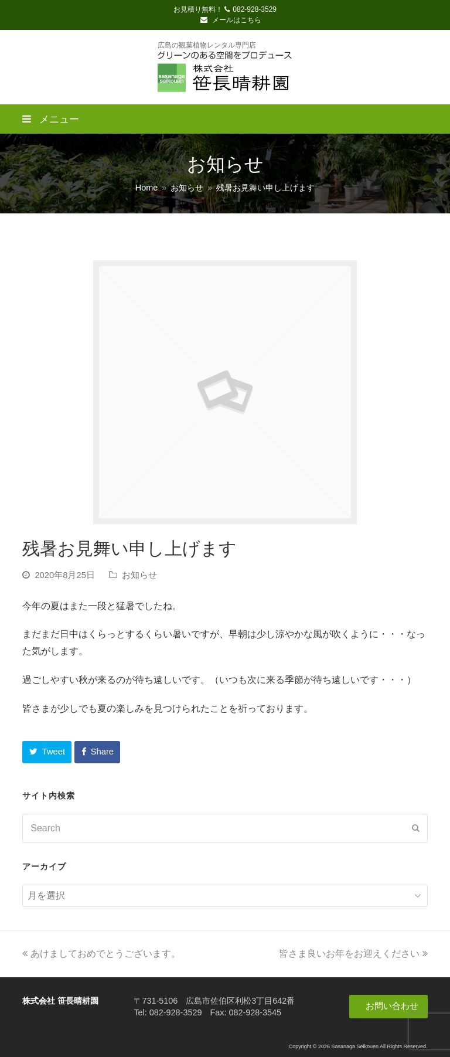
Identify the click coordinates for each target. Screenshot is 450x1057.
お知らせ (139, 575)
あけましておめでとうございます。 (101, 954)
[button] (46, 752)
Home (146, 187)
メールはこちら (230, 20)
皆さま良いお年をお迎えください (353, 954)
